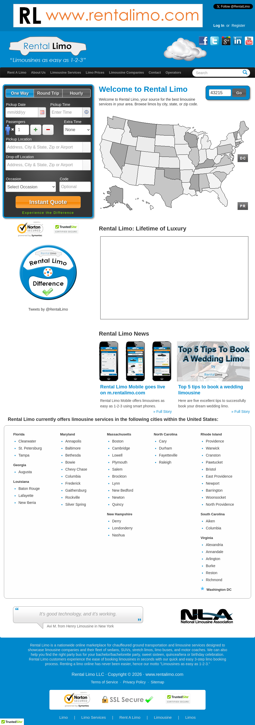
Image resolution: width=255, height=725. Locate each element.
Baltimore (73, 448)
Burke (210, 566)
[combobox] (44, 147)
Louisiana (21, 482)
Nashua (118, 535)
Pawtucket (214, 462)
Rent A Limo (16, 72)
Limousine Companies (126, 72)
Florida (18, 434)
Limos (190, 717)
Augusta (25, 472)
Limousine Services (65, 72)
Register (238, 25)
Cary (163, 441)
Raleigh (165, 462)
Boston (118, 441)
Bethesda (73, 455)
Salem (117, 469)
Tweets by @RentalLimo (48, 309)
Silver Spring (75, 504)
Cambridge (121, 448)
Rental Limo (166, 89)
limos (152, 104)
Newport (212, 483)
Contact (155, 72)
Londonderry (122, 528)
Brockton (119, 476)
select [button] (87, 147)
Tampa (23, 455)
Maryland (67, 434)
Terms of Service (104, 682)
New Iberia (27, 503)
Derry (116, 521)
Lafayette (26, 495)
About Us (38, 72)
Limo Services (93, 717)
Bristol (211, 469)
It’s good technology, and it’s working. (78, 614)
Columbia (73, 476)
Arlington (213, 559)
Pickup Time (60, 104)
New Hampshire (119, 514)
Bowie (70, 462)
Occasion (13, 179)
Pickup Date (16, 104)
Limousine (163, 717)
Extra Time (72, 122)
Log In (218, 25)
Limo (63, 717)
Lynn (116, 483)
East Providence (219, 476)
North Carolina (165, 434)
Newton (118, 497)
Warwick (212, 448)
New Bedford (122, 490)
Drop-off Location (20, 157)
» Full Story (162, 411)
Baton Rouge (29, 488)
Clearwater (27, 441)
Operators (173, 72)
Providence (215, 441)
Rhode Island (211, 434)
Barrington (214, 490)
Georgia (19, 465)
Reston (211, 573)
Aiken (210, 521)
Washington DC (216, 590)
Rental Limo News (124, 333)
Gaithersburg (75, 490)
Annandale (214, 552)
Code (64, 179)
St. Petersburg (30, 448)
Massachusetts (119, 434)
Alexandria (214, 545)
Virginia (207, 538)
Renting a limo (71, 664)
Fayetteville (168, 455)
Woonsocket (216, 497)
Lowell (117, 455)
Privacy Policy (134, 682)
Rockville (72, 497)
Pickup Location (19, 139)
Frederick (72, 483)
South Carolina (213, 514)
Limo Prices (95, 72)
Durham (165, 448)
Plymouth (119, 462)
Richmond (214, 580)
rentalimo (165, 674)
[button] (19, 93)
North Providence (220, 504)
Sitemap (157, 682)
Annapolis (73, 441)
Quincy (118, 504)
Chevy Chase (76, 469)
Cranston (213, 455)
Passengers (15, 122)
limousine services (190, 645)
